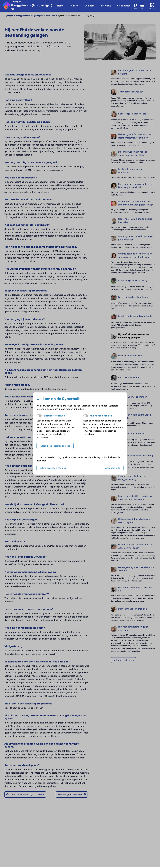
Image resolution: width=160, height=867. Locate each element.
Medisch (73, 5)
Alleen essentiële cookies (53, 468)
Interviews (105, 5)
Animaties (89, 5)
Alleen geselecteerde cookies (55, 446)
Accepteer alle (112, 468)
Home (60, 5)
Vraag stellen (123, 5)
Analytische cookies (101, 415)
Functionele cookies (54, 415)
